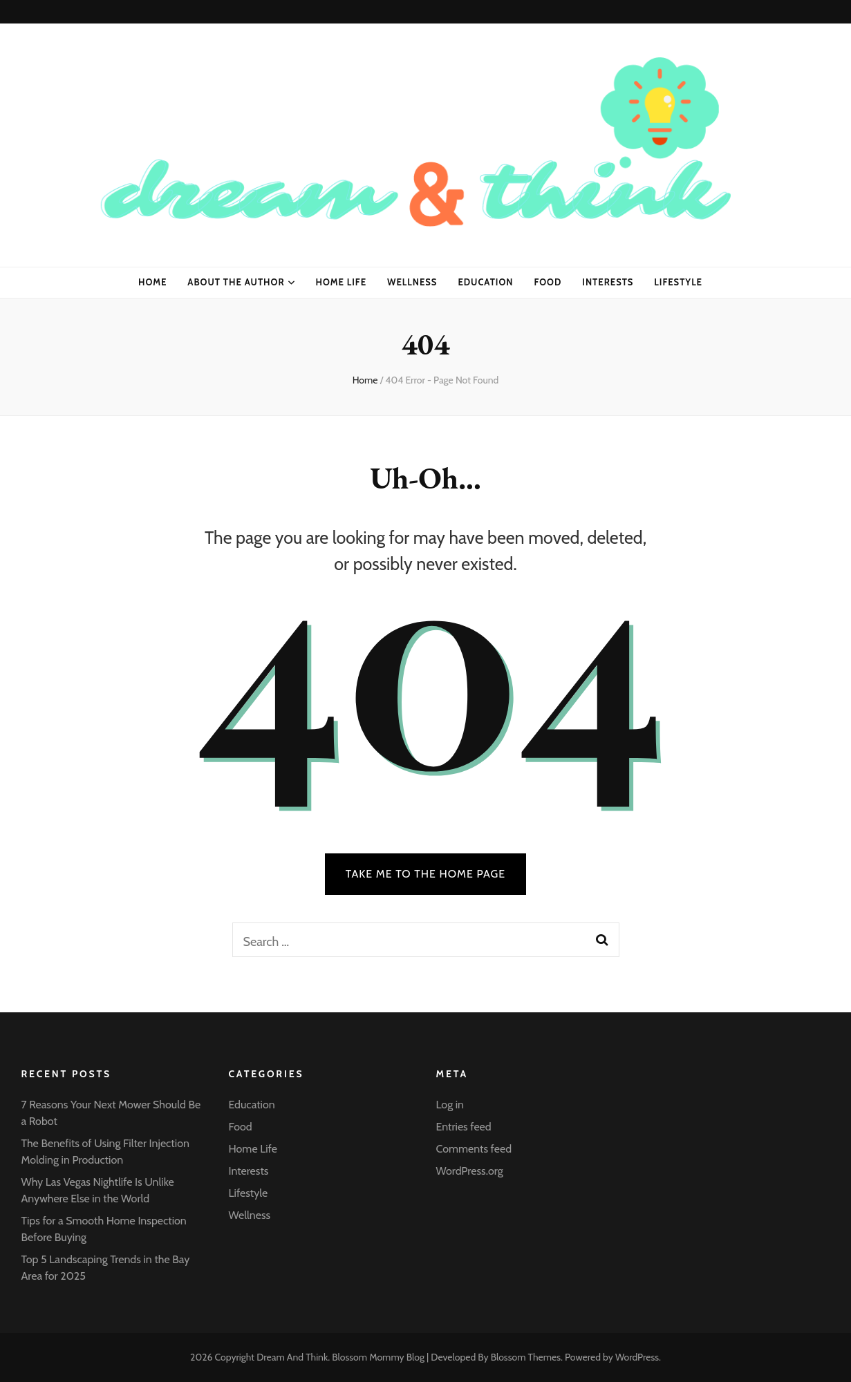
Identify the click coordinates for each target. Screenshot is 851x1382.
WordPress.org (469, 1170)
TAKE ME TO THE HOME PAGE (426, 873)
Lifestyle (678, 281)
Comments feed (474, 1148)
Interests (607, 281)
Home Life (341, 281)
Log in (450, 1104)
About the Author (235, 281)
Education (485, 281)
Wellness (412, 281)
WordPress (637, 1357)
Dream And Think (292, 1357)
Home (152, 281)
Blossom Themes (526, 1357)
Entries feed (464, 1126)
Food (548, 281)
